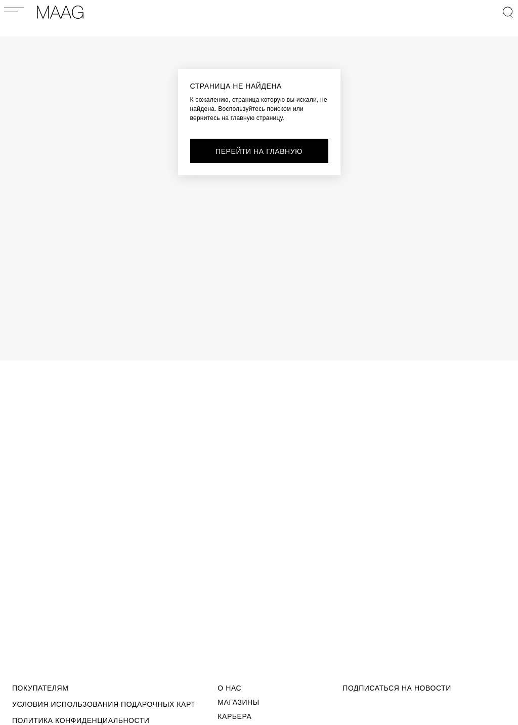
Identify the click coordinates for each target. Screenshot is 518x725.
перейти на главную (259, 151)
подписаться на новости (396, 688)
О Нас (229, 688)
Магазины (238, 702)
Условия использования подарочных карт (103, 704)
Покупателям (40, 688)
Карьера (234, 716)
